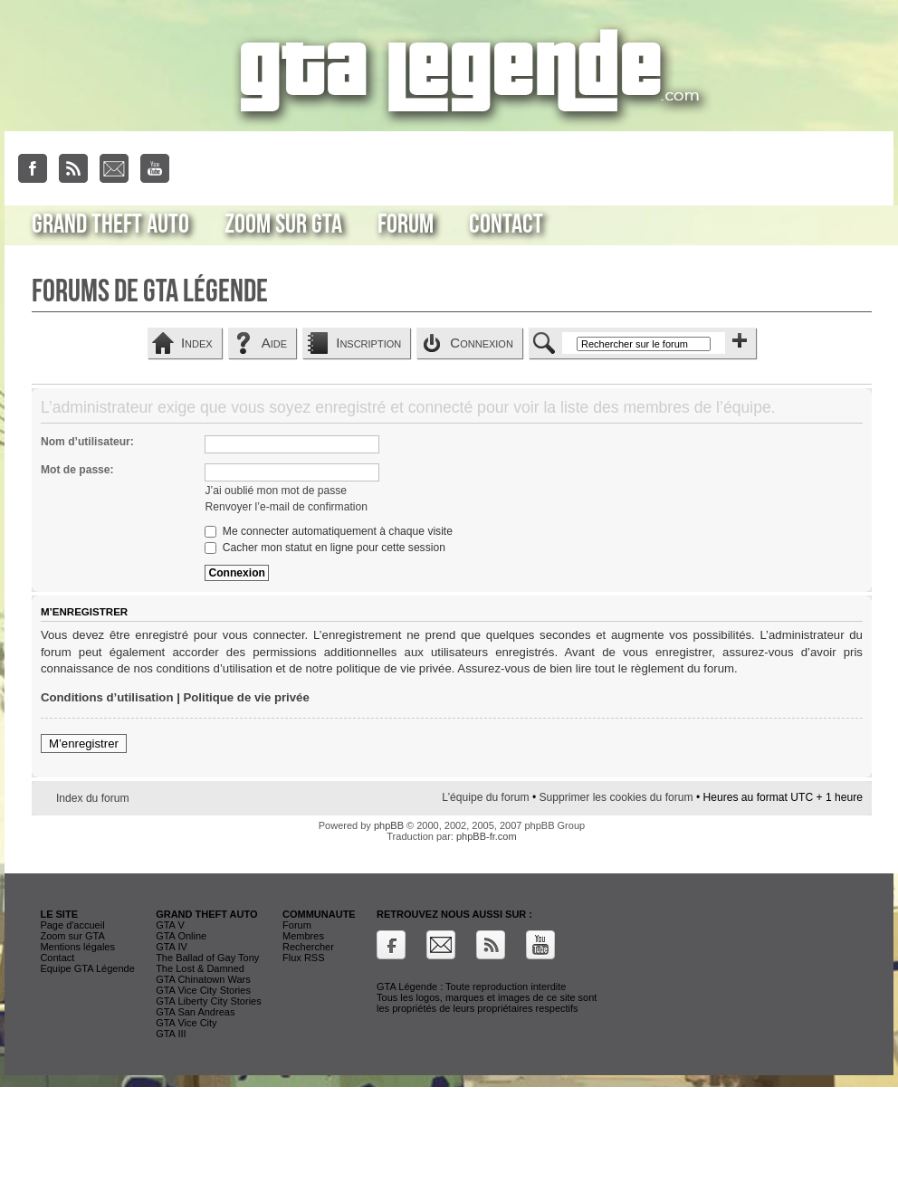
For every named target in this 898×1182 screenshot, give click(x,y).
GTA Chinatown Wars (203, 979)
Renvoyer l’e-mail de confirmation (286, 506)
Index (197, 342)
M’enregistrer (84, 743)
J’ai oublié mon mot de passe (276, 490)
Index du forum (92, 798)
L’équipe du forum (485, 797)
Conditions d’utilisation (107, 697)
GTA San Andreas (195, 1011)
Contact (506, 224)
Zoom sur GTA (283, 224)
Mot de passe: (77, 469)
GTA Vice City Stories (203, 990)
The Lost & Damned (200, 968)
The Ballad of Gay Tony (207, 957)
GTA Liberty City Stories (209, 1001)
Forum (405, 224)
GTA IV (171, 946)
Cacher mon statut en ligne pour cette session (324, 547)
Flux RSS (303, 957)
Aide (274, 342)
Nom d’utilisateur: (87, 441)
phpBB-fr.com (486, 836)
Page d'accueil (72, 925)
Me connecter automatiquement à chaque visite (328, 531)
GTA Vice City (186, 1022)
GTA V (170, 925)
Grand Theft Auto (110, 224)
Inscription (368, 342)
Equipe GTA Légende (87, 968)
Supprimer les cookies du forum (616, 797)
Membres (303, 935)
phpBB (389, 825)
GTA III (171, 1033)
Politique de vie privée (247, 697)
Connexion (481, 342)
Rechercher (308, 946)
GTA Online (181, 935)
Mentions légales (77, 946)
